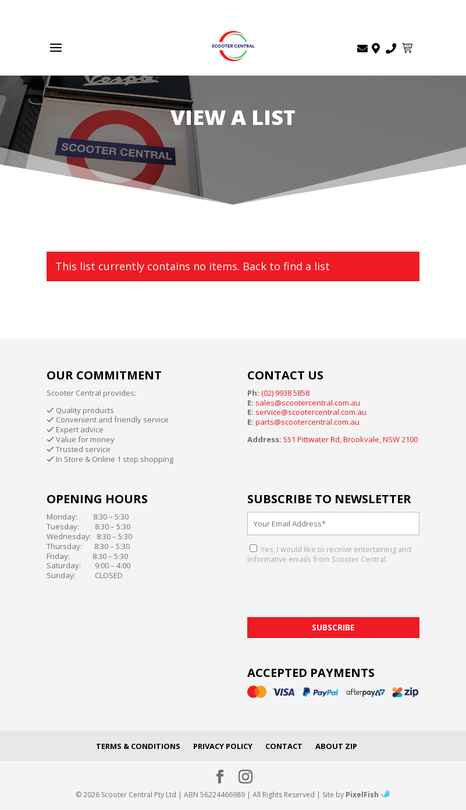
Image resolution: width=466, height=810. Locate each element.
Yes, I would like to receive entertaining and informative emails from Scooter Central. (329, 554)
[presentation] (335, 594)
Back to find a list (286, 266)
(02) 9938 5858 (285, 393)
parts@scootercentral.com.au (307, 422)
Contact (284, 746)
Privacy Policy (222, 746)
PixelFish (368, 795)
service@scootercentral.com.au (311, 412)
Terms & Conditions (138, 746)
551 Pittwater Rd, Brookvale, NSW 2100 (350, 439)
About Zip (336, 746)
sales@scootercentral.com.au (307, 402)
